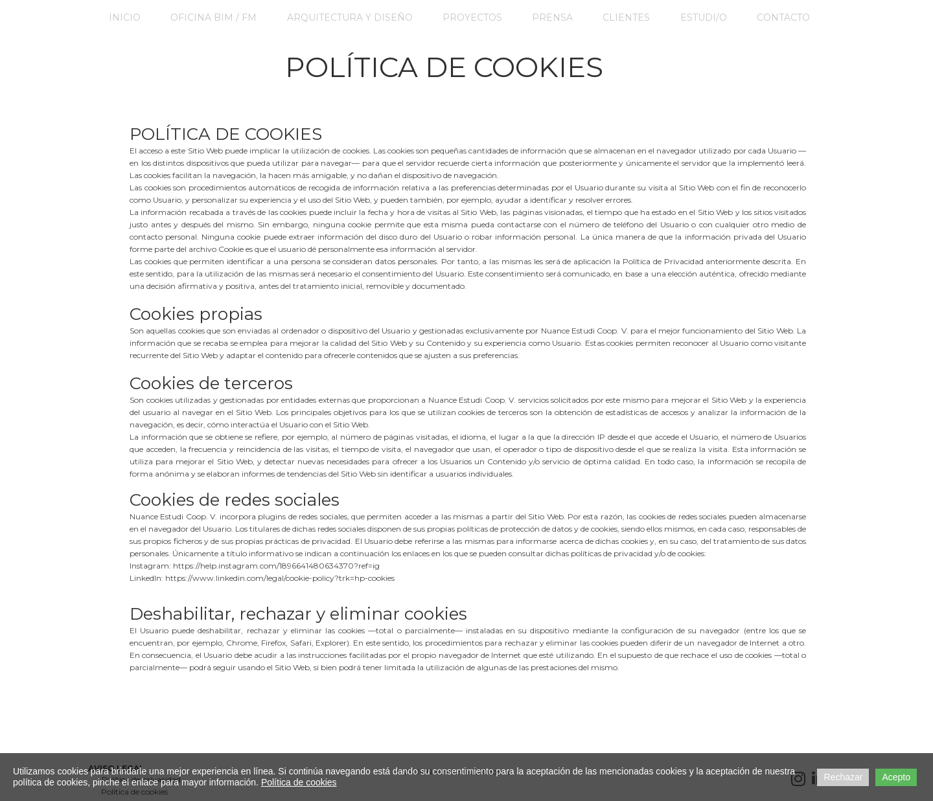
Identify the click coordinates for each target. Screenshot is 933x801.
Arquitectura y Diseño (350, 17)
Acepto (896, 777)
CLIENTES (626, 17)
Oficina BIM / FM (213, 17)
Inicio (125, 17)
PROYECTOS (472, 17)
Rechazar (843, 777)
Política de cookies (299, 782)
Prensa (552, 17)
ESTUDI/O (703, 17)
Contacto (783, 17)
